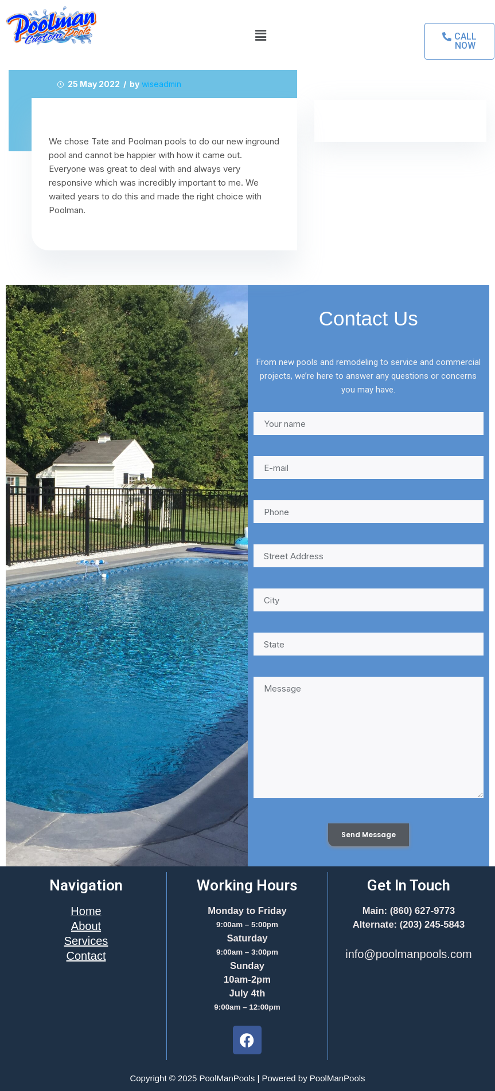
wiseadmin (161, 84)
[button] (260, 35)
